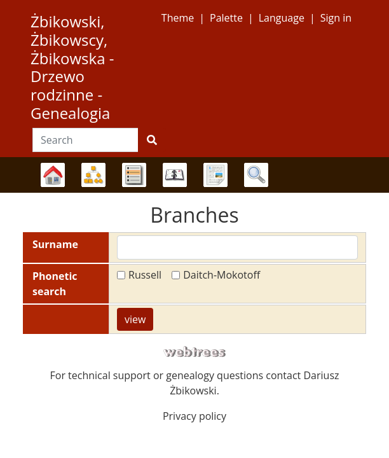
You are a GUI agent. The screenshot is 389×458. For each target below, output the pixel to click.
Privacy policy (194, 416)
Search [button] (256, 175)
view (135, 319)
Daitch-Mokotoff (221, 275)
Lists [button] (134, 175)
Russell (144, 275)
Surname (55, 244)
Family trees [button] (52, 175)
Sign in (335, 18)
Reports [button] (215, 175)
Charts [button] (93, 175)
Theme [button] (177, 18)
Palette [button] (226, 18)
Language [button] (281, 18)
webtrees (194, 352)
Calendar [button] (175, 175)
